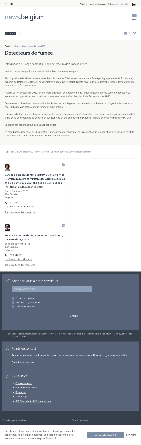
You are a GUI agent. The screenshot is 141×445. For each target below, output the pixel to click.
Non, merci (131, 435)
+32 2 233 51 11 (16, 203)
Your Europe (22, 396)
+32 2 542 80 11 (16, 255)
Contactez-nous (80, 420)
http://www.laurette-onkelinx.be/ (19, 206)
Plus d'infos (52, 438)
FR (11, 4)
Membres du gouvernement (29, 302)
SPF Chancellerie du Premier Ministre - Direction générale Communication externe (53, 152)
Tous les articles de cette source (20, 212)
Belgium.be (21, 392)
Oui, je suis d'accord (106, 435)
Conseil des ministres (25, 298)
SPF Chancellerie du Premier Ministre (33, 401)
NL (6, 4)
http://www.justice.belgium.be (18, 259)
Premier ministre (24, 383)
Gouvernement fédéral (26, 387)
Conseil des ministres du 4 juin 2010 (30, 46)
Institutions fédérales (25, 306)
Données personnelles (14, 420)
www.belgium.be (121, 4)
